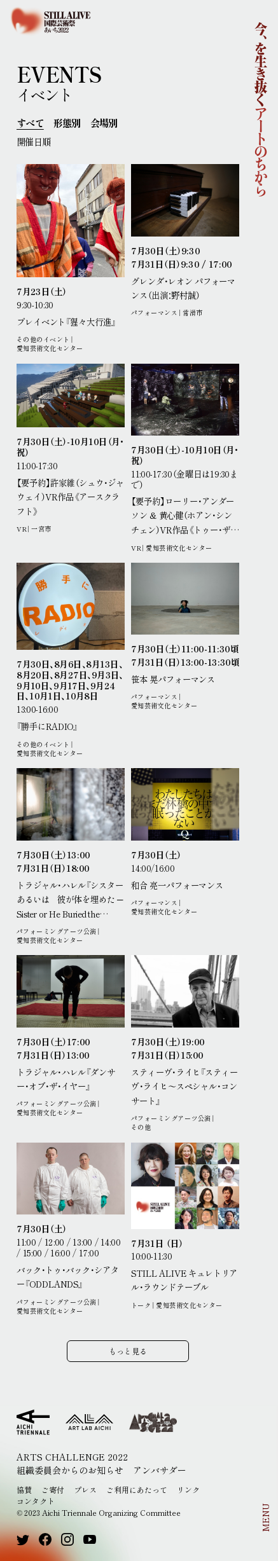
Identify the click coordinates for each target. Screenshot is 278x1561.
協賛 (24, 1489)
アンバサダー (159, 1470)
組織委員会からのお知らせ (70, 1470)
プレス (85, 1489)
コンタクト (36, 1501)
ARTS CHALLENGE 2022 (72, 1456)
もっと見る (128, 1350)
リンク (188, 1489)
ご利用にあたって (136, 1489)
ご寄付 (52, 1489)
